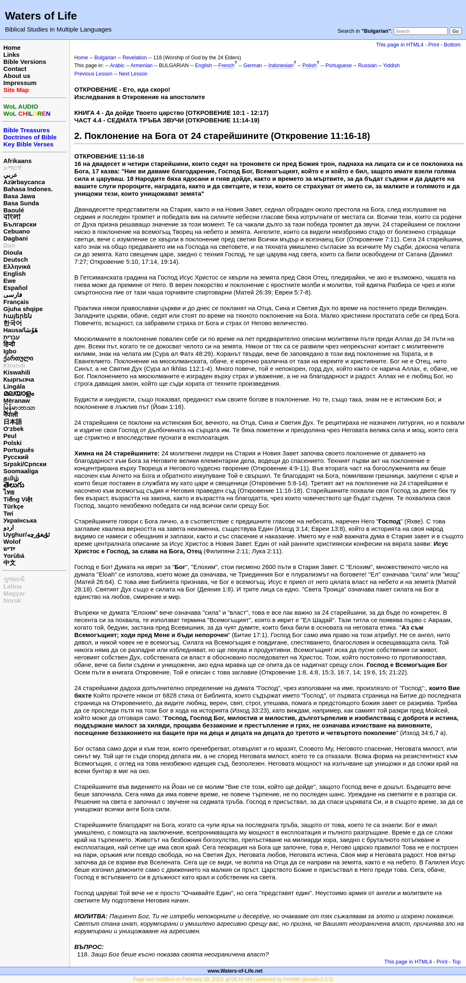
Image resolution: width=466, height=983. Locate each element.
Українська (20, 520)
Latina (12, 586)
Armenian (142, 65)
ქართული (18, 358)
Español (15, 287)
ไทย (9, 492)
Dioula (12, 252)
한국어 (12, 322)
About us (16, 75)
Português (18, 449)
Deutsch (15, 259)
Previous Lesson (93, 74)
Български (20, 224)
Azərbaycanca (24, 181)
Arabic (117, 65)
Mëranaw (16, 400)
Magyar (14, 593)
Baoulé (13, 210)
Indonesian (280, 65)
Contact (15, 68)
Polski (12, 442)
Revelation (134, 58)
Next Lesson (133, 74)
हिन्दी (9, 344)
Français (16, 301)
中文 (9, 562)
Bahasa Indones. (28, 188)
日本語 (12, 421)
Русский (16, 456)
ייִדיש (9, 548)
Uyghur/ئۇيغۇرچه (26, 534)
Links (11, 54)
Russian (367, 65)
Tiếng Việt (17, 499)
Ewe (9, 280)
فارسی (12, 294)
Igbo (10, 351)
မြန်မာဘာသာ (19, 407)
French (226, 65)
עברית (11, 337)
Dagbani (15, 238)
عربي (10, 174)
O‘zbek (13, 428)
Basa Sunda (21, 203)
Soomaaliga (20, 470)
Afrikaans (17, 160)
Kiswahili (16, 372)
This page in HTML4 (400, 44)
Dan (9, 245)
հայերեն (17, 315)
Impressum (20, 82)
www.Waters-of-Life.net (234, 971)
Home (12, 47)
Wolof (11, 541)
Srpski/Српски (24, 463)
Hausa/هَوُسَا (20, 329)
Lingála (14, 386)
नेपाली (10, 414)
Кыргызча (18, 379)
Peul (10, 435)
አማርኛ (12, 167)
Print (433, 44)
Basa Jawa (19, 196)
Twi (8, 513)
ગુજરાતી (13, 579)
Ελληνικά (16, 266)
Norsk (12, 600)
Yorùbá (13, 555)
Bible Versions (24, 61)
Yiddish (391, 65)
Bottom (452, 44)
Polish (310, 65)
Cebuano (16, 231)
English (14, 273)
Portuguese (338, 65)
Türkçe (13, 506)
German (252, 65)
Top (456, 962)
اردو (8, 527)
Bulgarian (105, 58)
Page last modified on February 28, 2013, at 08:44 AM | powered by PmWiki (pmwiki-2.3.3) (233, 979)
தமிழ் (11, 478)
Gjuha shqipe (23, 308)
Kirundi (14, 365)
